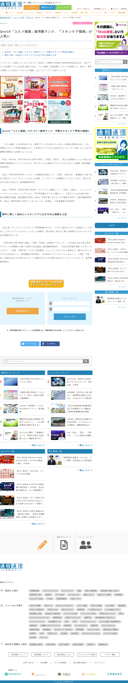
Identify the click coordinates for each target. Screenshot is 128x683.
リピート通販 (82, 605)
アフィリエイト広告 (88, 613)
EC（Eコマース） (32, 45)
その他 (49, 599)
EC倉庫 (64, 633)
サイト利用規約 (60, 663)
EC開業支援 (34, 591)
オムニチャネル (93, 629)
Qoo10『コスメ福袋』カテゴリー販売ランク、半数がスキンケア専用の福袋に (40, 52)
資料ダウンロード (47, 7)
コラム (66, 13)
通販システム (88, 595)
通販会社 (40, 13)
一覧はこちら (36, 445)
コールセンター (74, 595)
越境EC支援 (34, 629)
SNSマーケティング (73, 617)
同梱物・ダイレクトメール (50, 625)
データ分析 (60, 595)
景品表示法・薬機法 (110, 629)
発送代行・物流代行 (52, 613)
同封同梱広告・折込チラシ (105, 617)
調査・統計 (84, 13)
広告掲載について (18, 654)
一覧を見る (121, 124)
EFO (74, 621)
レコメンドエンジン (88, 621)
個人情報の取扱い (80, 663)
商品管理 (81, 609)
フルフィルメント (108, 625)
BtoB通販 (118, 595)
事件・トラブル (109, 13)
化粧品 (3, 45)
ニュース (32, 7)
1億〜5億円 (51, 644)
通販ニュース (9, 13)
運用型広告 (57, 617)
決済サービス (52, 609)
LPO (66, 621)
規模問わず (103, 644)
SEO (121, 613)
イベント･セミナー (63, 7)
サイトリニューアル (50, 591)
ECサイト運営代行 (36, 609)
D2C (41, 633)
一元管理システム (95, 609)
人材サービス (75, 599)
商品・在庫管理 (91, 591)
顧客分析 (33, 625)
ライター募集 (110, 654)
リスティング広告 (70, 613)
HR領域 (33, 637)
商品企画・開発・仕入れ (109, 591)
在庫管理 (94, 625)
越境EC (48, 595)
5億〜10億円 (64, 644)
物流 (79, 591)
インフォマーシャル (37, 621)
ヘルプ (111, 225)
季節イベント (19, 45)
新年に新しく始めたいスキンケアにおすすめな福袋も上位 (30, 55)
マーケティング (96, 13)
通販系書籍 (122, 13)
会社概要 (44, 663)
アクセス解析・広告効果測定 (109, 621)
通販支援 (58, 13)
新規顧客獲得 (61, 599)
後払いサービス (67, 609)
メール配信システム (112, 609)
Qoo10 (10, 45)
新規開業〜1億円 (36, 644)
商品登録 (122, 605)
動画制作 (67, 625)
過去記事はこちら (64, 654)
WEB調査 (80, 629)
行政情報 (74, 13)
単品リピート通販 (104, 595)
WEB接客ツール (54, 621)
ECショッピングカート (64, 605)
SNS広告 (74, 633)
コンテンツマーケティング (39, 617)
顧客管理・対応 (35, 595)
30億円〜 (91, 644)
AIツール (44, 637)
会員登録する (22, 311)
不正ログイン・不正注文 (63, 629)
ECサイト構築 (96, 605)
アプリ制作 (110, 605)
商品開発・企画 (35, 613)
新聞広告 (88, 617)
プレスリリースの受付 (87, 654)
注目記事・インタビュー (25, 13)
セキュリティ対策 (36, 599)
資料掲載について (100, 8)
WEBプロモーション (107, 613)
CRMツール (52, 633)
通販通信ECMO (5, 17)
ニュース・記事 (18, 17)
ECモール (49, 13)
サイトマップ (99, 663)
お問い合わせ (28, 663)
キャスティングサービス (91, 633)
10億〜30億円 (78, 644)
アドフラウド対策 (110, 633)
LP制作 (32, 633)
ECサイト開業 (35, 605)
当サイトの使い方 (83, 8)
